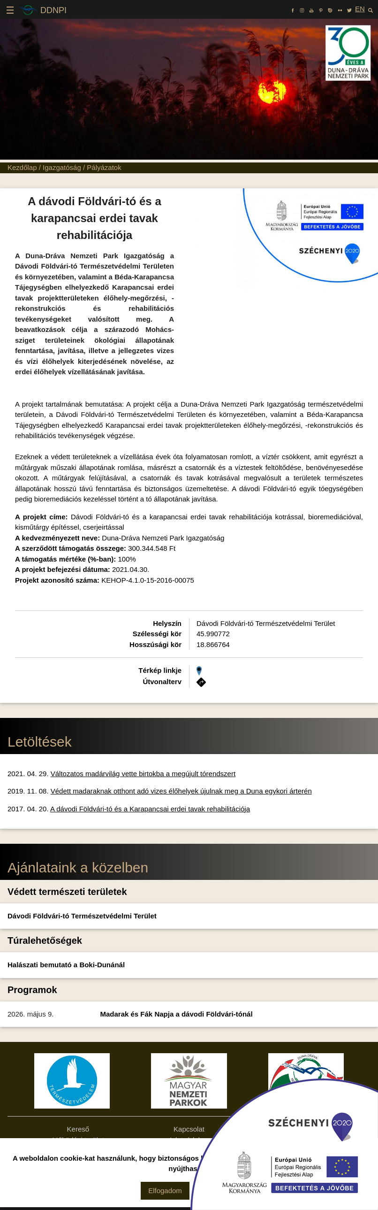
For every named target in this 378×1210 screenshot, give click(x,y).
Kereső (78, 1129)
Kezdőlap (22, 167)
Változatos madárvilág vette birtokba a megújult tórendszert (143, 774)
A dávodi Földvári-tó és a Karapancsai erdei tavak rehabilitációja (150, 809)
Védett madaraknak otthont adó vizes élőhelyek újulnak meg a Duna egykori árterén (181, 791)
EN (360, 9)
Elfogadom (165, 1191)
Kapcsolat (189, 1129)
